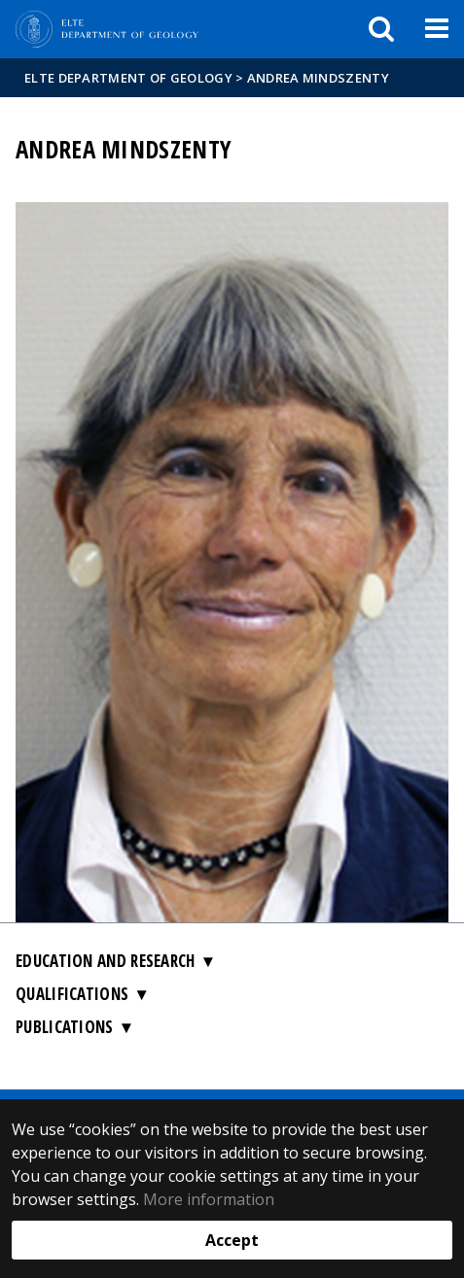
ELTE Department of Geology (128, 77)
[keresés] (381, 29)
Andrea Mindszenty (318, 77)
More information (208, 1199)
